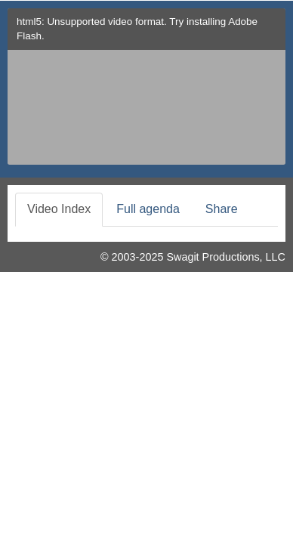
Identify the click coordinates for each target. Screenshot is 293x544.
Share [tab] (221, 208)
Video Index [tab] (59, 208)
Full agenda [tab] (148, 208)
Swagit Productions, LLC (225, 257)
